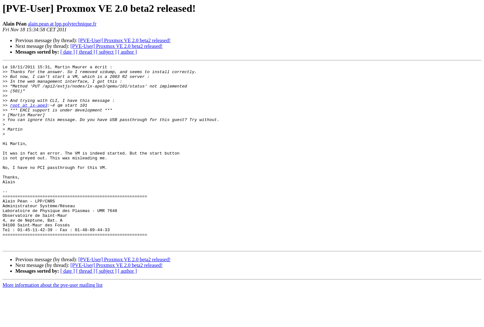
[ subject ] (106, 52)
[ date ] (67, 52)
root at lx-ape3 (28, 114)
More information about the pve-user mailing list (53, 321)
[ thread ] (85, 52)
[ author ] (127, 52)
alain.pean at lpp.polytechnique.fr (62, 24)
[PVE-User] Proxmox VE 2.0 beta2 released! (124, 40)
